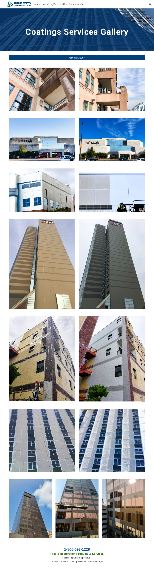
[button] (150, 4)
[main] (77, 29)
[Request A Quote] (77, 57)
